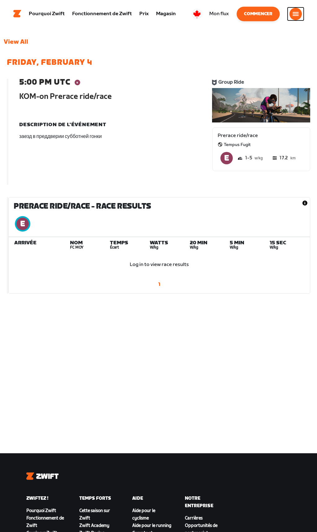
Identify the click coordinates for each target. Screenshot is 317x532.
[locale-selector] (197, 14)
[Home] (17, 14)
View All (16, 42)
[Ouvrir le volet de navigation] (296, 13)
